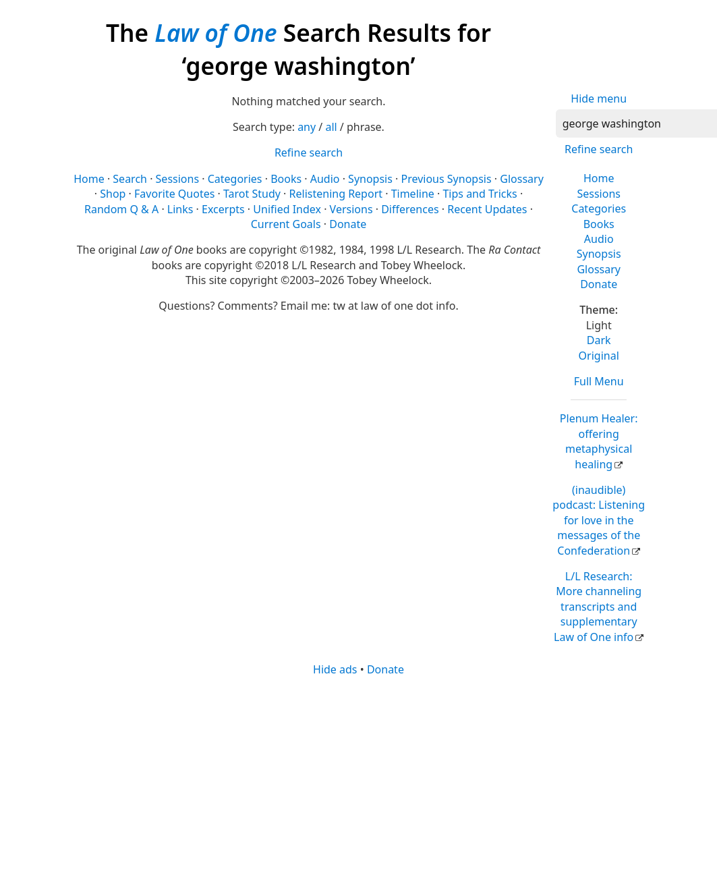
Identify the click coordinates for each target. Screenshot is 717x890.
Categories (598, 208)
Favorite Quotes (174, 193)
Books (598, 224)
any (306, 126)
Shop (112, 193)
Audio (599, 238)
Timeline (412, 193)
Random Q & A (121, 209)
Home (598, 178)
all (331, 126)
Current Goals (286, 224)
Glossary (599, 269)
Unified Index (287, 209)
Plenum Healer (599, 441)
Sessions (599, 193)
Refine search (599, 149)
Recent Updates (487, 209)
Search (130, 178)
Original (599, 355)
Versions (351, 209)
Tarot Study (252, 193)
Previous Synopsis (446, 178)
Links (180, 209)
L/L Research (597, 606)
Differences (409, 209)
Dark (599, 340)
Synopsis (599, 253)
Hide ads (335, 669)
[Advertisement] (355, 782)
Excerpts (223, 209)
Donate (598, 284)
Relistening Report (335, 193)
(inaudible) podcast (598, 520)
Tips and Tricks (479, 193)
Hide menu (599, 98)
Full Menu (599, 381)
